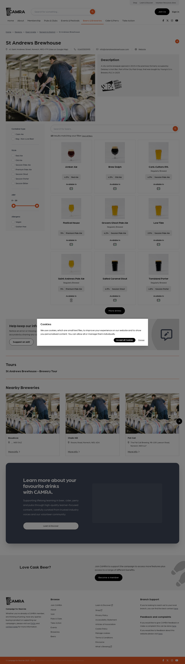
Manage (141, 340)
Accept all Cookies (124, 340)
